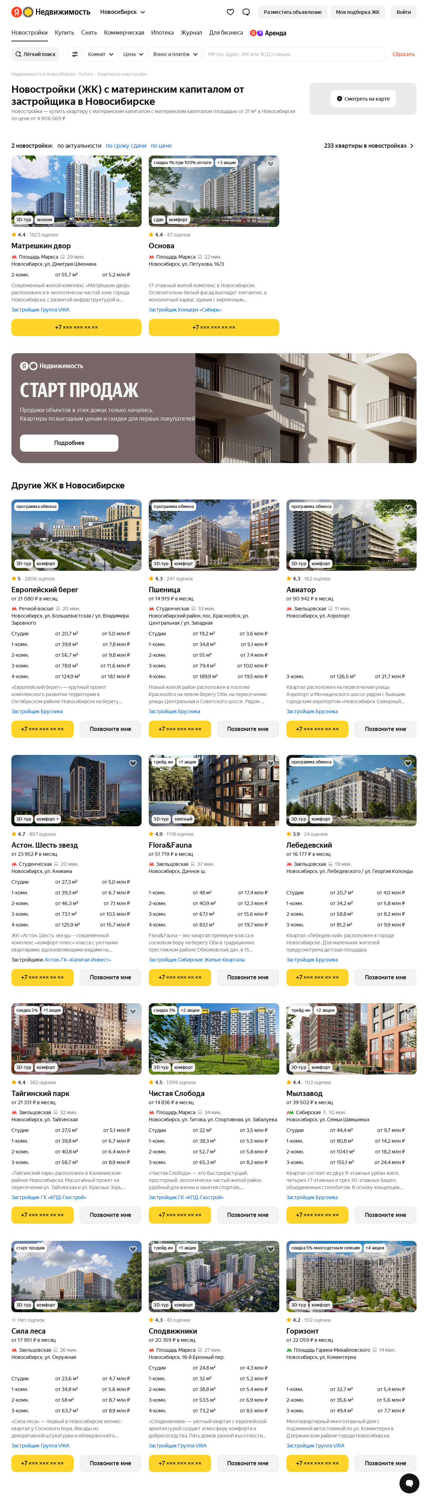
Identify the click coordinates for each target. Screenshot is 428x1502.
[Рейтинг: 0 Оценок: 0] (76, 1320)
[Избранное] (230, 12)
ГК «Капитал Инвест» (86, 960)
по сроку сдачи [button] (126, 145)
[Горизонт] (351, 1276)
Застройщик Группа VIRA (40, 310)
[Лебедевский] (351, 790)
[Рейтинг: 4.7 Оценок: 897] (76, 834)
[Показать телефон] (76, 327)
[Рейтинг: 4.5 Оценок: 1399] (214, 1082)
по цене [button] (161, 145)
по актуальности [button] (79, 145)
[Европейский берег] (76, 535)
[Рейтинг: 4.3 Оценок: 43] (214, 1320)
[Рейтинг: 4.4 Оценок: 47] (214, 234)
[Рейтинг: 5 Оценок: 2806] (76, 578)
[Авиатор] (351, 535)
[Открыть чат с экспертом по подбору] (409, 1483)
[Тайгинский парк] (76, 1039)
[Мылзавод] (351, 1039)
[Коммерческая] (124, 32)
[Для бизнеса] (226, 32)
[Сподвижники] (214, 1276)
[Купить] (64, 32)
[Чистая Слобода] (214, 1039)
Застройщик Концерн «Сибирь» (185, 310)
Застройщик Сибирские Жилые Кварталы (197, 960)
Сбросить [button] (404, 54)
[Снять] (89, 32)
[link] (404, 12)
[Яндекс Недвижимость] (56, 12)
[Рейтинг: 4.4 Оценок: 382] (76, 1082)
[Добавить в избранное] (133, 164)
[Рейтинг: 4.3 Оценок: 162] (351, 578)
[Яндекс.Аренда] (266, 32)
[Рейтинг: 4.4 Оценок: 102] (351, 1082)
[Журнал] (191, 32)
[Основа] (214, 191)
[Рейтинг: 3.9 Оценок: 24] (351, 834)
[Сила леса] (76, 1276)
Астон (52, 960)
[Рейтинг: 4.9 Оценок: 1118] (214, 834)
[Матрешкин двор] (76, 191)
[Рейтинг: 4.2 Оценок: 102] (351, 1320)
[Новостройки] (31, 32)
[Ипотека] (162, 32)
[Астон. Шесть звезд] (76, 790)
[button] (246, 12)
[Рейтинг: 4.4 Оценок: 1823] (76, 234)
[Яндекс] (16, 12)
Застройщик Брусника (37, 711)
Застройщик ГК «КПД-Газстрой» (48, 1197)
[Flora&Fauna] (214, 790)
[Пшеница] (214, 535)
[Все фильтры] (75, 54)
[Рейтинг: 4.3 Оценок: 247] (214, 578)
